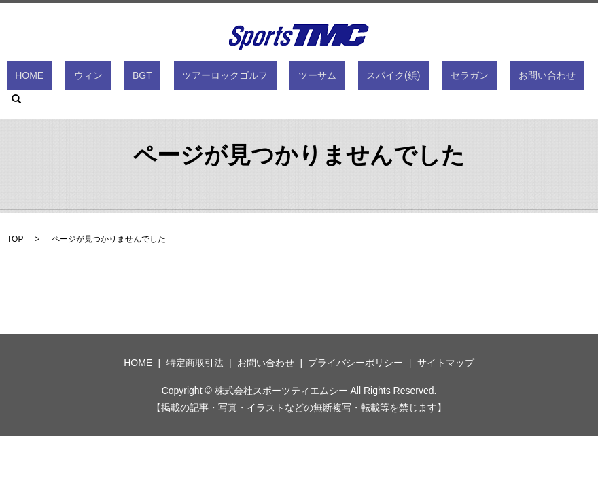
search (526, 78)
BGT (154, 78)
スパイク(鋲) (354, 78)
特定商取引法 (195, 362)
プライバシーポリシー (355, 362)
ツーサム (296, 78)
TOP (15, 239)
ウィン (117, 78)
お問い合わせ (475, 78)
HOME (75, 78)
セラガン (414, 78)
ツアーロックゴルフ (220, 78)
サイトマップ (445, 362)
